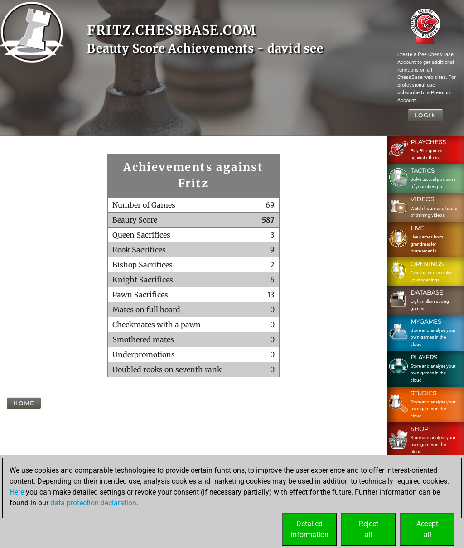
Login (425, 115)
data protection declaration (93, 503)
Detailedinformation (310, 529)
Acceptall (427, 529)
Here (17, 492)
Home (23, 403)
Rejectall (368, 529)
